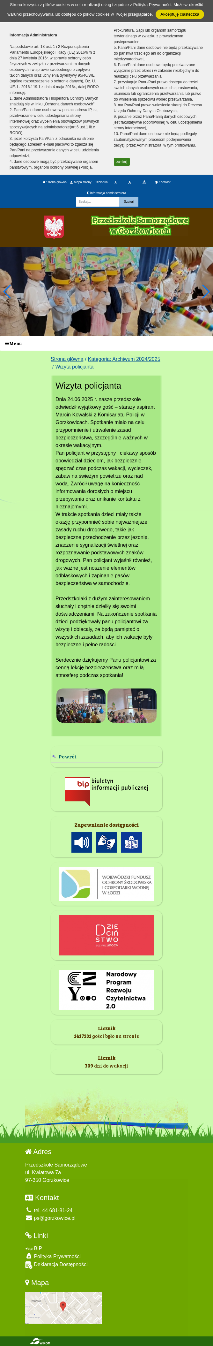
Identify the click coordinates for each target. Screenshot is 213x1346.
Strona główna (54, 182)
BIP (33, 1248)
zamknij (121, 161)
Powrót (68, 756)
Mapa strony (81, 182)
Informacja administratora (106, 193)
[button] (205, 292)
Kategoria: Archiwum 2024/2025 (124, 359)
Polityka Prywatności (53, 1256)
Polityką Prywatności (152, 4)
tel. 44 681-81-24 (48, 1210)
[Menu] (106, 343)
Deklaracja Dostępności (56, 1265)
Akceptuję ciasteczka (179, 14)
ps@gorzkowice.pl (50, 1218)
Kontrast (163, 182)
